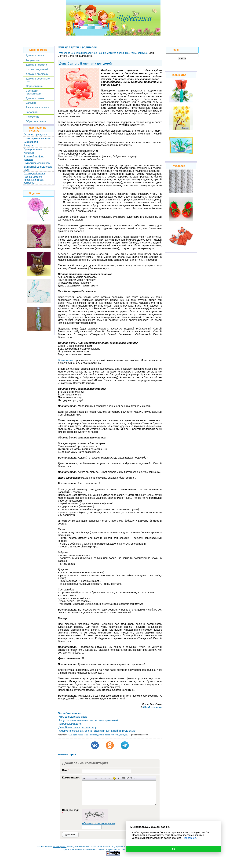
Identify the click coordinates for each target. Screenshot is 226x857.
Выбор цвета (118, 778)
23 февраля (31, 142)
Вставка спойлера (135, 778)
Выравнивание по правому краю (109, 778)
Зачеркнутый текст (96, 778)
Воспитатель (65, 360)
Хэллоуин (29, 153)
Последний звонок (34, 173)
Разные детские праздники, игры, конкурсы (34, 180)
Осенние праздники (35, 134)
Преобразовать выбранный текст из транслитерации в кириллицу (131, 778)
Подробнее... (190, 838)
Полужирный (84, 778)
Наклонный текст (88, 778)
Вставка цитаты (127, 778)
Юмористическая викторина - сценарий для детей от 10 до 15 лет (97, 730)
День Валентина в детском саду (77, 727)
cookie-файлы (59, 846)
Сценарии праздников (78, 735)
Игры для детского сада (72, 716)
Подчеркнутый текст (92, 778)
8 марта (28, 145)
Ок (173, 849)
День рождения (33, 149)
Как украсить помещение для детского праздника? (88, 720)
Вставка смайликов (114, 778)
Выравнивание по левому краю (101, 778)
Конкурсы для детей (70, 723)
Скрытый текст (123, 778)
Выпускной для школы (37, 163)
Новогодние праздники (37, 138)
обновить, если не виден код (99, 823)
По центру (105, 778)
